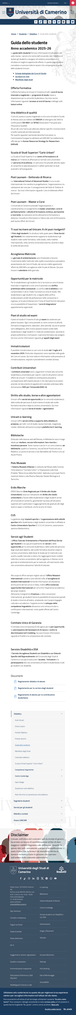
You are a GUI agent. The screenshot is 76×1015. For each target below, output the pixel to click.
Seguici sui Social (16, 924)
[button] (6, 3)
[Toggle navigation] (4, 12)
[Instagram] (45, 22)
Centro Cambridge (46, 907)
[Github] (38, 878)
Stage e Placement (47, 931)
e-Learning (44, 887)
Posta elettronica (16, 938)
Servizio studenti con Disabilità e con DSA (51, 916)
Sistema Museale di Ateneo (50, 900)
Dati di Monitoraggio (47, 975)
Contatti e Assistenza (18, 917)
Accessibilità (44, 982)
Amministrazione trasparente (20, 968)
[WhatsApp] (68, 22)
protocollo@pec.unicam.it (18, 904)
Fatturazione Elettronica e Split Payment (21, 976)
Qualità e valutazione (18, 961)
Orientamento (45, 924)
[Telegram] (63, 22)
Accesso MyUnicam (47, 955)
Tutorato (43, 937)
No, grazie (68, 1009)
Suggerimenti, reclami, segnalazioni (23, 955)
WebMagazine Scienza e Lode (21, 985)
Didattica (33, 33)
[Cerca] (71, 12)
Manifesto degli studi (24, 79)
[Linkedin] (49, 22)
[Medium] (54, 22)
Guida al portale (16, 931)
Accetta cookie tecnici (53, 1009)
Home (13, 33)
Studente (23, 33)
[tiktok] (40, 22)
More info (55, 1004)
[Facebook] (36, 22)
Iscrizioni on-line (22, 76)
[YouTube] (72, 22)
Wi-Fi (12, 945)
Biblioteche (44, 894)
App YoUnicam (15, 911)
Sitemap (43, 961)
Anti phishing (44, 968)
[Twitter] (59, 22)
